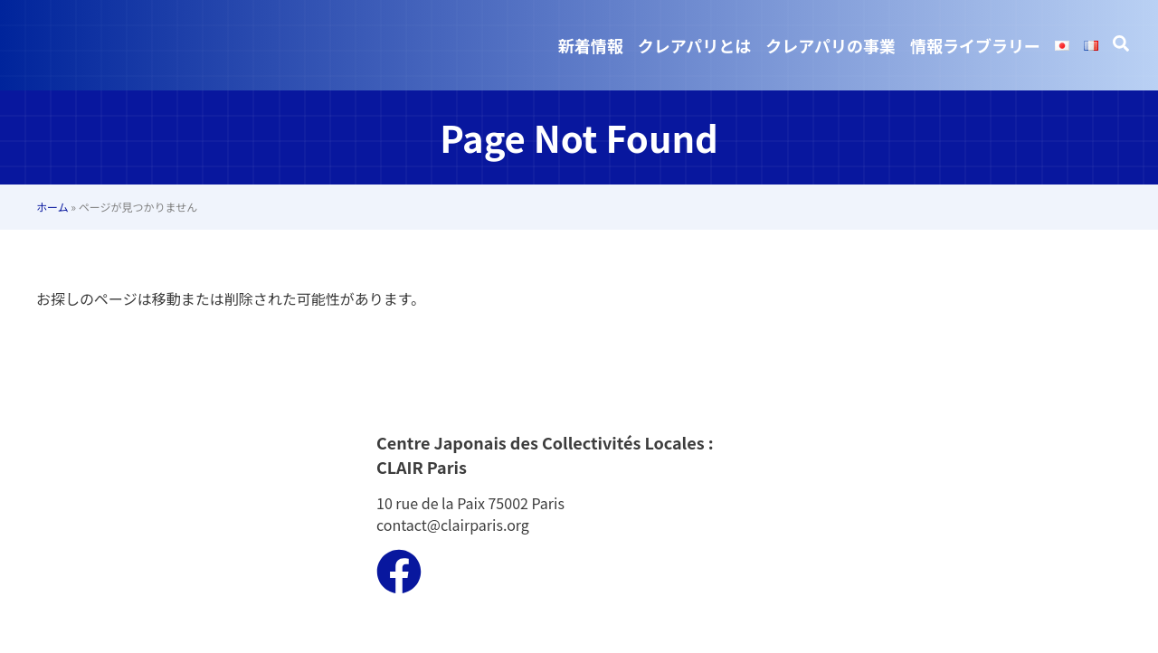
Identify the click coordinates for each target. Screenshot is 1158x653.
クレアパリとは (695, 45)
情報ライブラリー (975, 45)
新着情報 (590, 45)
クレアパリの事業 (830, 45)
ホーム (52, 206)
